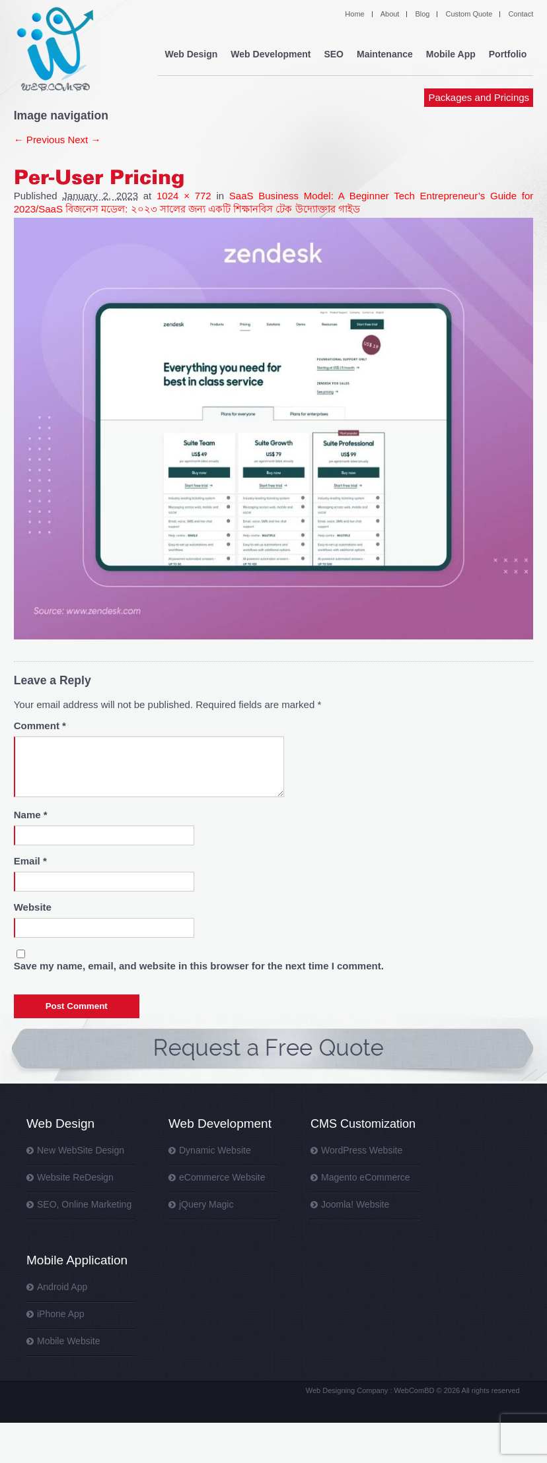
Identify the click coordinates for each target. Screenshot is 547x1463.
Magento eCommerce (365, 1177)
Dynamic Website (215, 1150)
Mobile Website (68, 1341)
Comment (40, 725)
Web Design (190, 54)
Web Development (270, 54)
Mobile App (451, 54)
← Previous (39, 139)
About (390, 14)
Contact (520, 14)
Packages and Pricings (479, 97)
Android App (62, 1287)
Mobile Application (77, 1260)
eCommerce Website (222, 1177)
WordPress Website (361, 1150)
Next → (83, 139)
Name (31, 814)
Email (30, 860)
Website (33, 907)
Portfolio (508, 54)
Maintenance (385, 54)
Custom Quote (468, 14)
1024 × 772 (184, 195)
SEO (334, 54)
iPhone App (61, 1314)
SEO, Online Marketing (84, 1204)
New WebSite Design (80, 1150)
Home (354, 14)
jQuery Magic (206, 1204)
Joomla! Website (355, 1204)
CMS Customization (363, 1123)
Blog (422, 14)
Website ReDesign (75, 1177)
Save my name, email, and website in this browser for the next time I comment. (199, 965)
